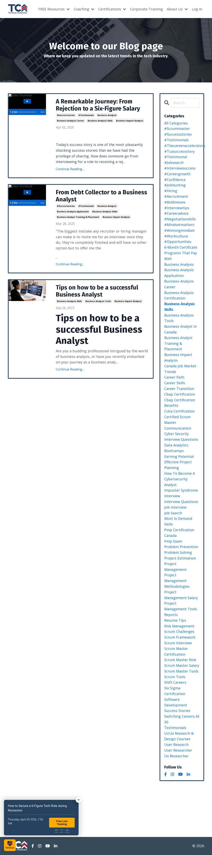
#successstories (66, 115)
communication (177, 428)
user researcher (178, 750)
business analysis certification (179, 295)
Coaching (84, 9)
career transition (179, 388)
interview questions (181, 501)
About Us (177, 9)
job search (173, 513)
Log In (197, 9)
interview (172, 496)
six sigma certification (174, 691)
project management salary (181, 595)
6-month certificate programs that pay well (180, 253)
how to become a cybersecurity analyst (179, 479)
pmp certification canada (179, 532)
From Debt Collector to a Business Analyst (101, 196)
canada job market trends (180, 369)
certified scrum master (177, 419)
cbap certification (179, 394)
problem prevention (181, 546)
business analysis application (73, 211)
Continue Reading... (70, 169)
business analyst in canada (180, 329)
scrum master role (180, 659)
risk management (179, 626)
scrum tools (174, 676)
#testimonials (86, 115)
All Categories (176, 123)
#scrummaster (177, 128)
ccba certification (179, 411)
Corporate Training (146, 9)
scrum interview (178, 643)
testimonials (175, 727)
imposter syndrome (181, 490)
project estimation (180, 558)
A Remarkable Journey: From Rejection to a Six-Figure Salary (98, 105)
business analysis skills (100, 120)
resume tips (175, 620)
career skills (174, 383)
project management (175, 566)
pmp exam (173, 541)
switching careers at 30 (181, 719)
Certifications (112, 9)
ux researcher (176, 756)
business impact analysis (129, 120)
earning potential (179, 456)
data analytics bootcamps (176, 448)
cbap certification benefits (179, 403)
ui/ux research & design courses (179, 736)
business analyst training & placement (78, 217)
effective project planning (178, 465)
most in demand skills (178, 521)
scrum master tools (181, 671)
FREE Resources (54, 9)
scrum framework (179, 637)
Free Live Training (61, 823)
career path (174, 377)
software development (175, 702)
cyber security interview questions (181, 436)
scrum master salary (181, 665)
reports (171, 614)
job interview (175, 507)
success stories (177, 710)
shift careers (175, 682)
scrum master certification (176, 651)
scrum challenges (179, 631)
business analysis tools (98, 301)
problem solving (178, 552)
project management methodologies (177, 581)
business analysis (107, 115)
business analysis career (70, 120)
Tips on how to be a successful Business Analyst (97, 291)
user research (176, 744)
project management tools (180, 606)
